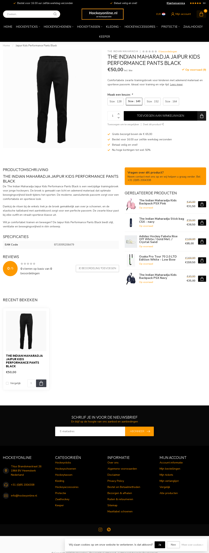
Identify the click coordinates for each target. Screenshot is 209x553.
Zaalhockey (193, 27)
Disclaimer (113, 475)
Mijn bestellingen (170, 469)
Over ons (113, 462)
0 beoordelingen (167, 51)
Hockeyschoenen (57, 27)
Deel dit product (153, 124)
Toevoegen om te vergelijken (123, 124)
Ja (160, 545)
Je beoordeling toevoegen (97, 268)
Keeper (104, 37)
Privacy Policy (115, 481)
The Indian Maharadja (122, 51)
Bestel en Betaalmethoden (123, 487)
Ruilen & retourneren (120, 499)
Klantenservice (176, 3)
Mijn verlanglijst (169, 481)
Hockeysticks (27, 27)
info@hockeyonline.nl (24, 495)
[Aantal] (31, 383)
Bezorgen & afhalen (119, 493)
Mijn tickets (166, 475)
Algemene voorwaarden (122, 469)
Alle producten (169, 493)
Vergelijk (15, 383)
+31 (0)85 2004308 (22, 485)
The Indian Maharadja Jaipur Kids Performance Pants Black (24, 361)
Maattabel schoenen (120, 511)
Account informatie (171, 462)
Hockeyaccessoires (140, 27)
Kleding (112, 27)
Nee (173, 545)
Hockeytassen (88, 27)
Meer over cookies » (192, 544)
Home (8, 27)
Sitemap (112, 505)
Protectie (169, 27)
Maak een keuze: (120, 95)
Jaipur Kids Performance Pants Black (36, 45)
